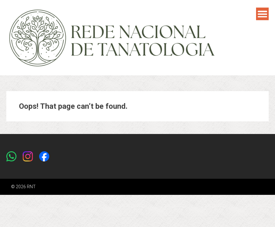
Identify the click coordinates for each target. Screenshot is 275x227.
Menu (262, 14)
